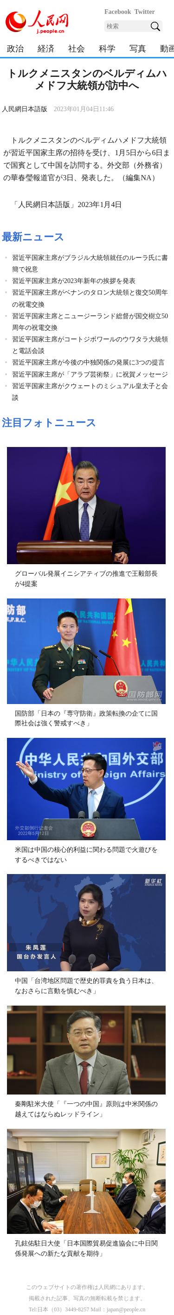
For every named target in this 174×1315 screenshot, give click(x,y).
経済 (46, 48)
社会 (76, 48)
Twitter (145, 11)
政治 (15, 48)
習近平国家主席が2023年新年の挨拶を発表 (73, 280)
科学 (107, 48)
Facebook (117, 11)
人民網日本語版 (24, 109)
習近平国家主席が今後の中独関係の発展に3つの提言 (88, 362)
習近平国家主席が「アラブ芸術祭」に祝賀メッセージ (90, 374)
